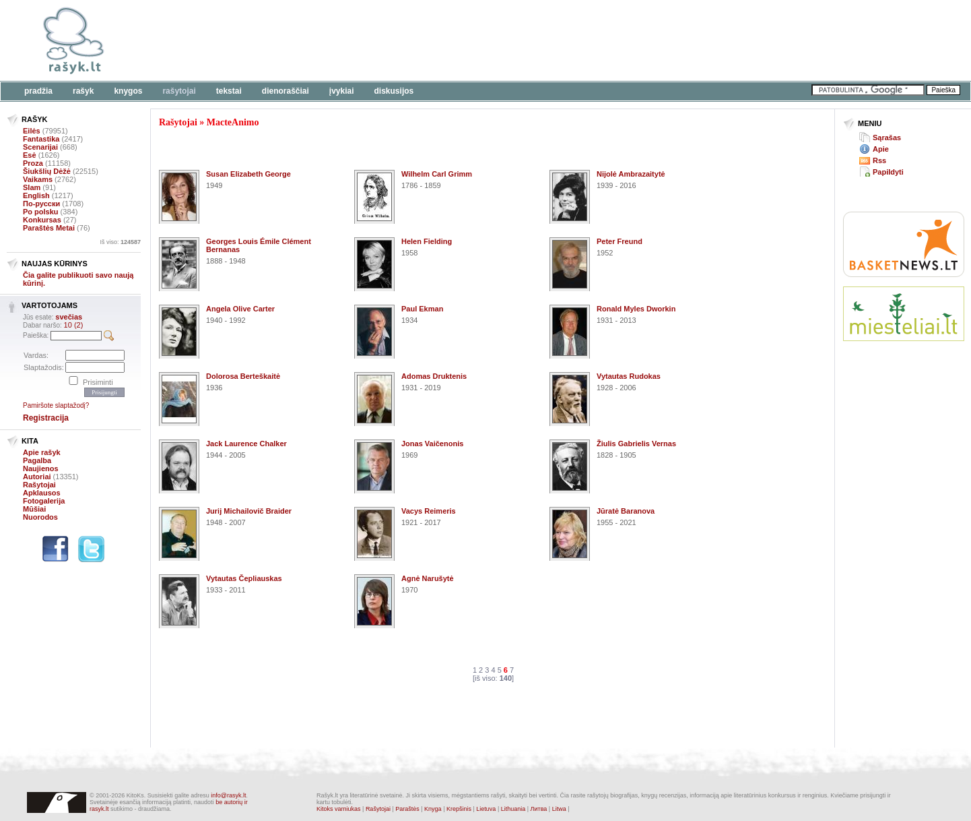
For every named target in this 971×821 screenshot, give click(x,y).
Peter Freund (619, 241)
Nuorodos (40, 517)
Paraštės (407, 808)
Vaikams (38, 179)
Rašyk (83, 91)
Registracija (46, 418)
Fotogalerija (44, 501)
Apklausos (42, 493)
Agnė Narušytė (427, 578)
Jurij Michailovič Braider (249, 511)
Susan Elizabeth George (248, 174)
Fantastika (41, 139)
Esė (29, 155)
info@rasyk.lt (228, 795)
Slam (31, 187)
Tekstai (229, 91)
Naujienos (41, 468)
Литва (539, 808)
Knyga (433, 808)
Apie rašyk (42, 452)
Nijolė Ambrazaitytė (631, 174)
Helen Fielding (426, 241)
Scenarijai (40, 147)
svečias (68, 317)
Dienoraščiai (285, 91)
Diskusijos (394, 91)
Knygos (128, 91)
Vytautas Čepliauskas (244, 578)
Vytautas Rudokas (629, 376)
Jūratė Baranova (626, 511)
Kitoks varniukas (338, 808)
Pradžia (38, 91)
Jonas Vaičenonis (432, 443)
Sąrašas (887, 137)
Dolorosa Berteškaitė (243, 376)
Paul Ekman (422, 309)
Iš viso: (120, 242)
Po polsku (41, 212)
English (36, 195)
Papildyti (888, 172)
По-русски (41, 204)
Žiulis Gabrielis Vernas (636, 443)
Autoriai (37, 477)
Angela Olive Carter (240, 309)
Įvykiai (341, 91)
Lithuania (513, 808)
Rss (879, 160)
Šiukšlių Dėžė (47, 171)
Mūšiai (34, 509)
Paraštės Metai (49, 228)
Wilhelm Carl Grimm (436, 174)
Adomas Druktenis (434, 376)
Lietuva (486, 808)
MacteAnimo (233, 122)
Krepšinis (458, 808)
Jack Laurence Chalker (246, 443)
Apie (881, 149)
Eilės (31, 131)
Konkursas (42, 220)
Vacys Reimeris (428, 511)
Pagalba (37, 460)
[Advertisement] (414, 40)
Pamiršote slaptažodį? (56, 405)
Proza (33, 163)
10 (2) (73, 325)
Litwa (559, 808)
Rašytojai (178, 91)
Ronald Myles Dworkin (636, 309)
